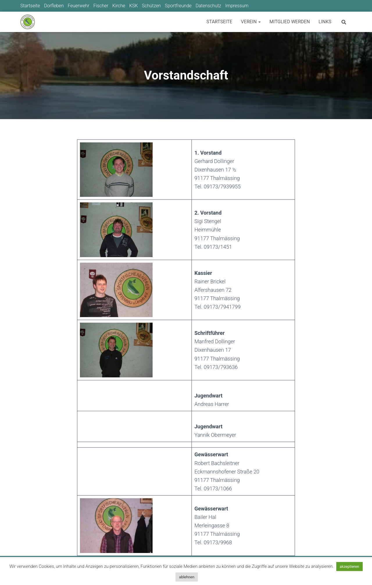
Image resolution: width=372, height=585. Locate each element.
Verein (251, 21)
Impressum (236, 5)
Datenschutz (208, 5)
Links (325, 21)
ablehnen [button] (186, 577)
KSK (133, 5)
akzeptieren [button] (349, 566)
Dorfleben (54, 5)
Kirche (118, 5)
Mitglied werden (289, 21)
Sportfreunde (178, 5)
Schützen (151, 5)
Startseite (30, 5)
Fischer (100, 5)
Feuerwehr (78, 5)
